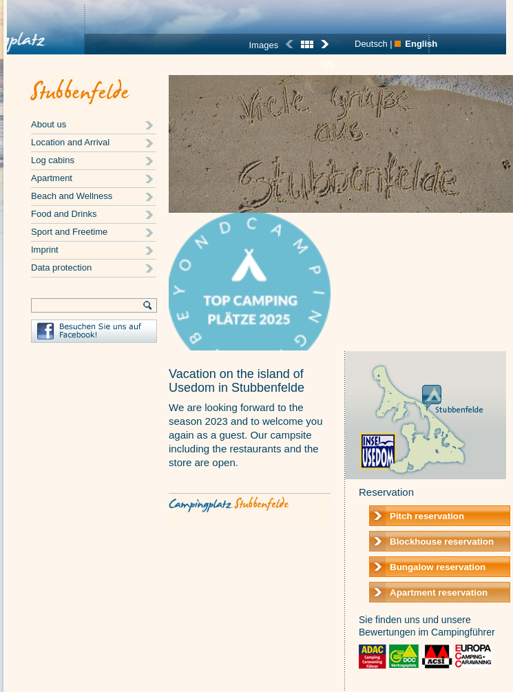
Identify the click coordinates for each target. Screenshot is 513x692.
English (421, 44)
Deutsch (371, 44)
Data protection (61, 267)
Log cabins (52, 160)
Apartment (51, 178)
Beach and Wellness (71, 196)
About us (48, 124)
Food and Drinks (63, 214)
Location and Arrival (70, 142)
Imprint (45, 249)
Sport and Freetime (69, 232)
